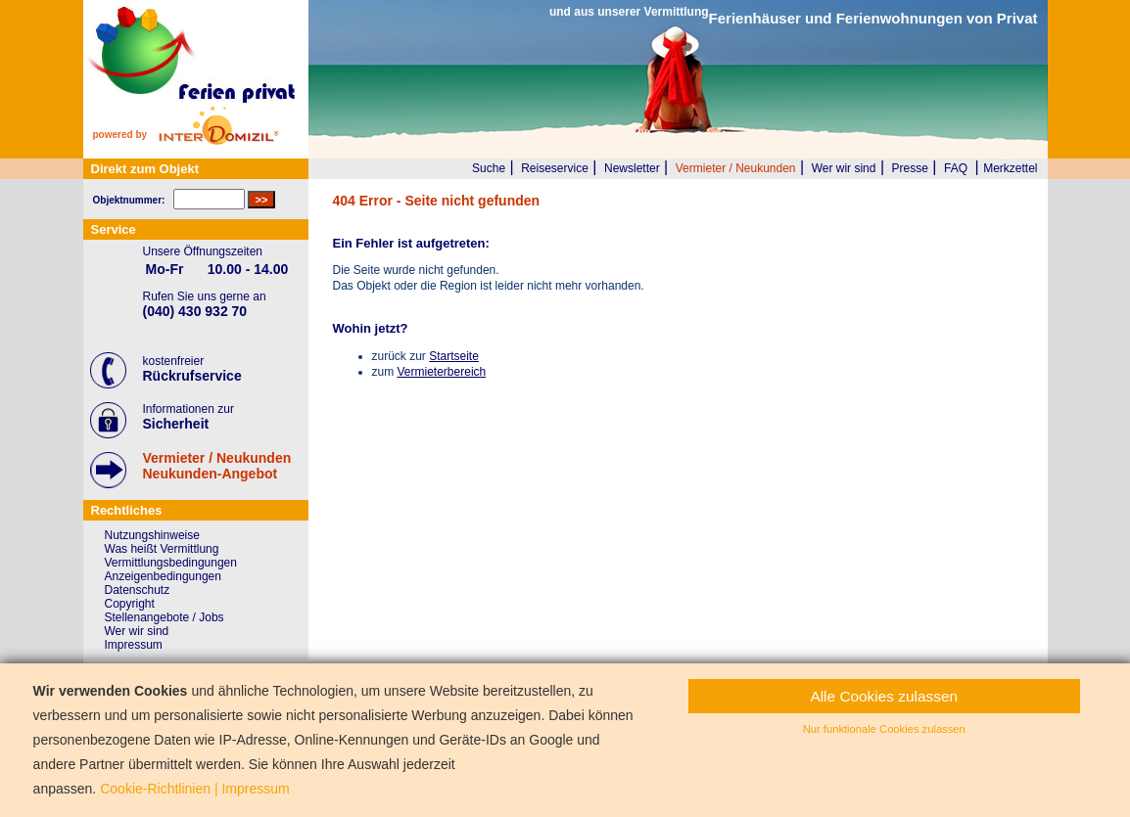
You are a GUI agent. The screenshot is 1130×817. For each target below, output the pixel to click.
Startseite (454, 356)
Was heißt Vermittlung (162, 549)
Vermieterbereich (442, 372)
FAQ (955, 168)
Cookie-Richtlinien (155, 788)
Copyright (130, 604)
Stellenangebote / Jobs (164, 617)
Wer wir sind (844, 168)
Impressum (134, 645)
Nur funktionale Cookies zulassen (884, 729)
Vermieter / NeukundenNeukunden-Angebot (217, 465)
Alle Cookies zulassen (884, 696)
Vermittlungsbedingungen (171, 562)
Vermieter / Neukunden (736, 168)
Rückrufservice (192, 376)
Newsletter (632, 168)
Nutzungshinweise (152, 535)
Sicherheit (176, 423)
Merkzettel (1010, 168)
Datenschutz (137, 590)
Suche (488, 168)
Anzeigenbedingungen (163, 576)
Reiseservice (555, 168)
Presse (910, 168)
